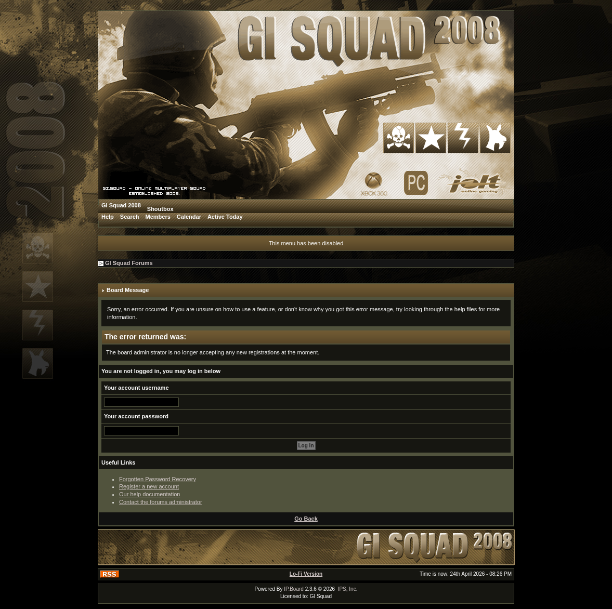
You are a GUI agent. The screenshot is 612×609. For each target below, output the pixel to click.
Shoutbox (160, 209)
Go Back (306, 518)
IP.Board (294, 589)
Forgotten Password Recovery (157, 479)
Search (129, 217)
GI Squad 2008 (121, 205)
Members (158, 217)
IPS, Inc (347, 589)
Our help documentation (149, 494)
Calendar (189, 217)
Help (107, 217)
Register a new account (149, 486)
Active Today (225, 217)
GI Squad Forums (129, 263)
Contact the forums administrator (160, 502)
